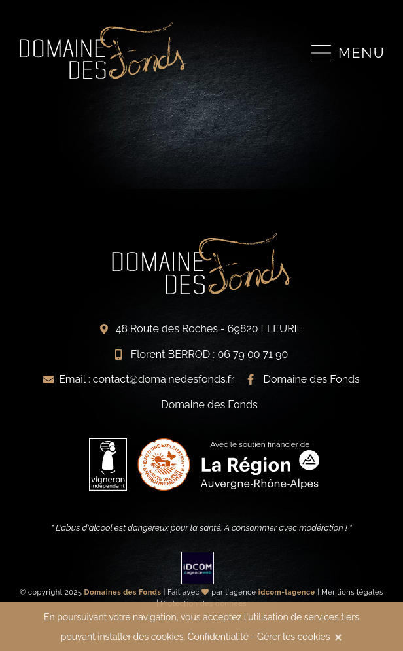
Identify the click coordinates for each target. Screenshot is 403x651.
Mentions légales (352, 592)
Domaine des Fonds (312, 379)
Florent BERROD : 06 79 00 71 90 (209, 354)
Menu (361, 52)
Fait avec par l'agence (241, 592)
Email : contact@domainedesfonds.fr (146, 379)
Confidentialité (218, 636)
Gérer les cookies (293, 636)
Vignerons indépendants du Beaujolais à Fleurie (103, 50)
